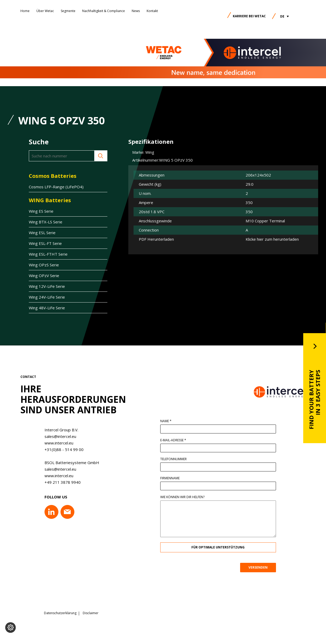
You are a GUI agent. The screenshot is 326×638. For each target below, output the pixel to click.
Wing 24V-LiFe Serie (47, 297)
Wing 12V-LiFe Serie (47, 286)
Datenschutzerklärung (60, 613)
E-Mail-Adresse (175, 440)
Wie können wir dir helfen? (184, 497)
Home (25, 11)
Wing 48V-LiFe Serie (47, 307)
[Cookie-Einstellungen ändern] (10, 627)
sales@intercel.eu (58, 436)
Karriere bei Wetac (249, 16)
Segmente (68, 11)
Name (167, 421)
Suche (100, 155)
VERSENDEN (259, 567)
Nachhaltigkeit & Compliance (103, 11)
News (136, 11)
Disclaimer (90, 613)
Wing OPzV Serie (44, 275)
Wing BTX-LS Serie (45, 221)
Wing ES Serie (41, 211)
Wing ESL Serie (42, 232)
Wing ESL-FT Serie (45, 243)
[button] (284, 16)
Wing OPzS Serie (44, 264)
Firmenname (171, 478)
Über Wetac (45, 11)
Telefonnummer (175, 459)
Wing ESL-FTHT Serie (48, 254)
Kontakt (152, 11)
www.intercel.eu (56, 443)
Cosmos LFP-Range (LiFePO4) (56, 186)
